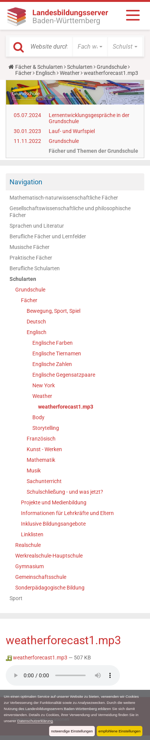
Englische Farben (52, 343)
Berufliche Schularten (35, 268)
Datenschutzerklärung (35, 721)
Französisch (41, 439)
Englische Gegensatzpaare (63, 375)
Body (38, 417)
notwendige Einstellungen (72, 731)
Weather (70, 73)
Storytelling (45, 428)
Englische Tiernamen (56, 353)
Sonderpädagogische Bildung (50, 588)
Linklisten (32, 534)
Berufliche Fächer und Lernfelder (48, 236)
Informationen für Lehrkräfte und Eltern (67, 513)
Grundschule (112, 67)
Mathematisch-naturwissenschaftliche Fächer (64, 198)
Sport (16, 598)
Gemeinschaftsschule (40, 577)
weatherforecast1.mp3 (65, 407)
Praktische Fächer (31, 258)
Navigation (26, 182)
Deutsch (36, 322)
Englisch (46, 73)
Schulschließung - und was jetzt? (65, 492)
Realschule (28, 545)
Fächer (23, 73)
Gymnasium (29, 566)
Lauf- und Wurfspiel (72, 131)
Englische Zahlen (52, 364)
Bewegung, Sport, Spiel (53, 311)
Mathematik (41, 460)
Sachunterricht (44, 481)
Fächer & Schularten (39, 67)
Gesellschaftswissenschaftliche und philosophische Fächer (70, 211)
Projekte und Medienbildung (53, 502)
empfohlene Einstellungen (119, 731)
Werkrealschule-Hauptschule (49, 556)
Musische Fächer (29, 247)
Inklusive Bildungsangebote (53, 524)
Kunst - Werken (44, 449)
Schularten (80, 67)
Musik (34, 470)
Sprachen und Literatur (37, 226)
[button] (90, 46)
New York (43, 385)
